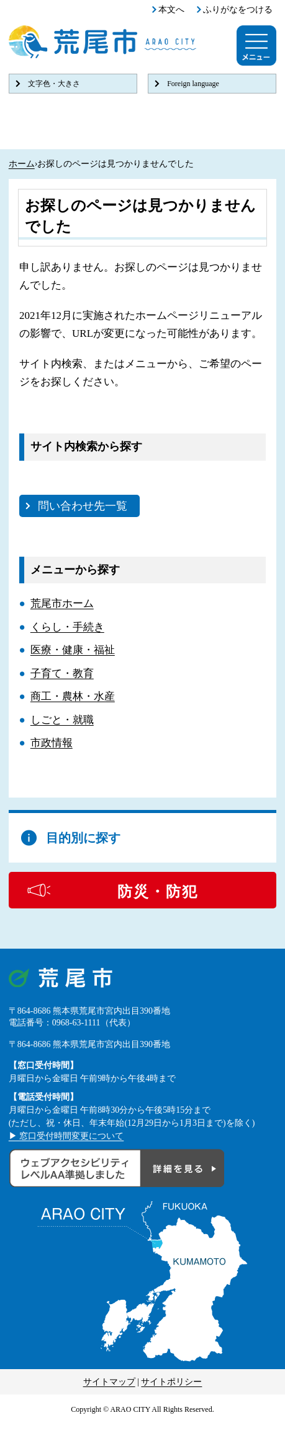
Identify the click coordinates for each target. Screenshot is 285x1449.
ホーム (22, 163)
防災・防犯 (157, 892)
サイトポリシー (171, 1381)
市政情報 (51, 743)
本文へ (171, 9)
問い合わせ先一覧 (82, 506)
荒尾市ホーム (62, 603)
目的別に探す (83, 838)
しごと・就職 (62, 720)
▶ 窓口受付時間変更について (66, 1136)
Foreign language (193, 83)
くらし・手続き (67, 627)
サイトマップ (109, 1381)
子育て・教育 (62, 673)
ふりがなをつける (238, 9)
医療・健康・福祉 (72, 650)
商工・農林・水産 (72, 696)
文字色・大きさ (54, 83)
